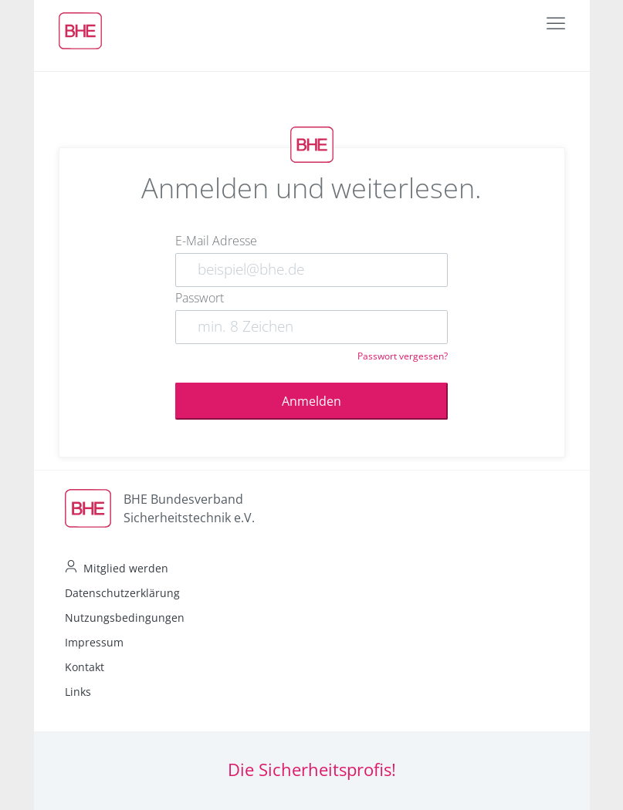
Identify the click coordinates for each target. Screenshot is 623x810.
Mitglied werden (125, 568)
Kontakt (84, 667)
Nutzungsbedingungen (125, 617)
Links (78, 691)
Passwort (199, 297)
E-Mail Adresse (216, 240)
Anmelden (311, 401)
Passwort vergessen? (402, 356)
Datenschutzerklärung (122, 593)
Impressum (94, 642)
